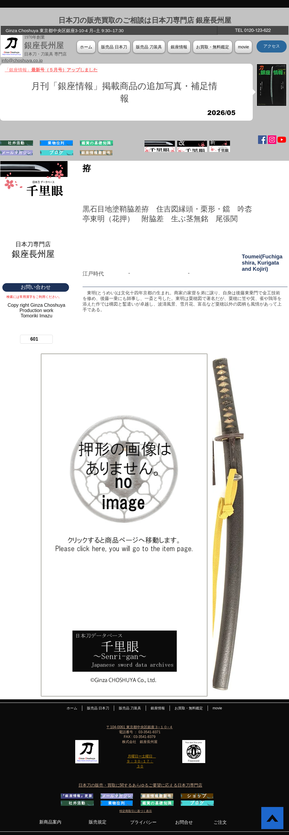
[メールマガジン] (16, 152)
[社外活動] (16, 143)
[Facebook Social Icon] (262, 139)
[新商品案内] (50, 822)
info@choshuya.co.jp (21, 60)
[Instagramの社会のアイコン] (272, 139)
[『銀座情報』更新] (77, 796)
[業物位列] (56, 143)
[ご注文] (220, 822)
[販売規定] (97, 822)
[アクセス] (272, 46)
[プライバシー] (143, 822)
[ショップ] (197, 796)
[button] (179, 47)
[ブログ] (56, 152)
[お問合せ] (184, 822)
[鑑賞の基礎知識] (96, 143)
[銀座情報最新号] (96, 152)
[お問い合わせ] (35, 287)
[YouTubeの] (281, 139)
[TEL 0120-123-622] (252, 30)
